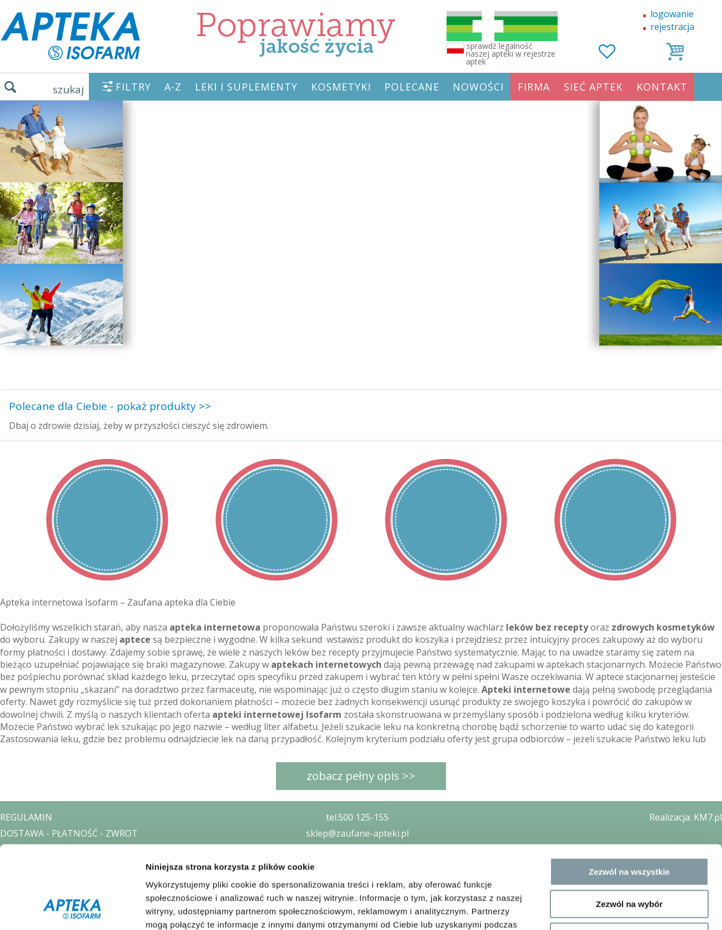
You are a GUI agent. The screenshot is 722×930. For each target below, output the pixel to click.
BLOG (12, 897)
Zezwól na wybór (629, 773)
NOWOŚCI (478, 86)
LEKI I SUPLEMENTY (246, 86)
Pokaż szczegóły (592, 854)
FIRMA (534, 86)
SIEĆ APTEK (593, 86)
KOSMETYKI (341, 86)
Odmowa (628, 806)
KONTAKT (662, 86)
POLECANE (411, 86)
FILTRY (133, 86)
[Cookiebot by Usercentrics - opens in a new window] (72, 855)
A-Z (173, 86)
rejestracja (672, 27)
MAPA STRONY (31, 913)
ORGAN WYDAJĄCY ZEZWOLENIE (68, 881)
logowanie (672, 14)
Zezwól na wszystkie (629, 741)
